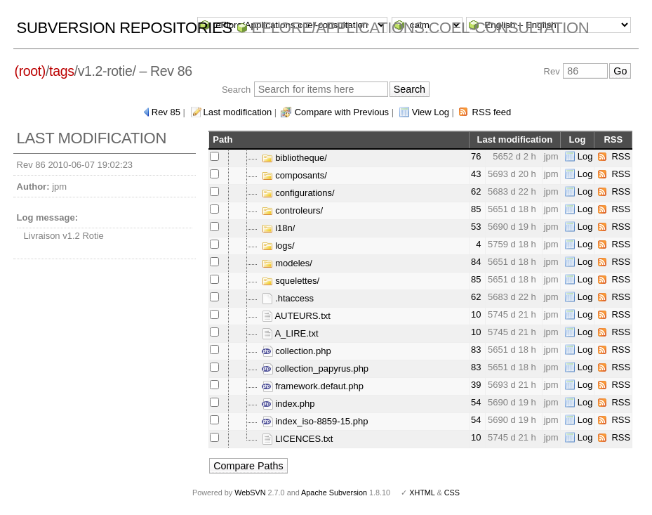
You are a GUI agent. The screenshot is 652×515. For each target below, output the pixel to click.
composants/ (294, 175)
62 (476, 191)
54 (476, 402)
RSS (620, 156)
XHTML (421, 492)
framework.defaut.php (313, 386)
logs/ (278, 245)
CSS (452, 492)
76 (476, 156)
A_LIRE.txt (290, 333)
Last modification (238, 112)
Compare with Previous (342, 112)
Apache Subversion (334, 492)
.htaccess (288, 298)
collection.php (296, 351)
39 (476, 384)
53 (476, 226)
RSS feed (492, 112)
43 (476, 174)
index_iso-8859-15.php (315, 421)
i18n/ (278, 228)
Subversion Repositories (124, 28)
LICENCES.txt (297, 438)
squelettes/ (291, 280)
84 (476, 261)
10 (476, 314)
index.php (288, 403)
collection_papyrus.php (315, 368)
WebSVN (249, 492)
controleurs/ (293, 210)
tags (61, 71)
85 (476, 209)
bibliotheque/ (294, 157)
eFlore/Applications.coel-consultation (421, 28)
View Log (430, 112)
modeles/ (287, 263)
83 (476, 349)
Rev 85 (166, 112)
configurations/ (298, 193)
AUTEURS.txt (296, 316)
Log (585, 156)
